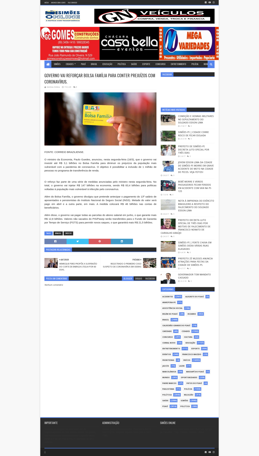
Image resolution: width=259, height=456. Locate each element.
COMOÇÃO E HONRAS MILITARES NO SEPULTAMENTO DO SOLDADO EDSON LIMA (196, 119)
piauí (165, 406)
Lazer (182, 366)
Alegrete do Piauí (194, 297)
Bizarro (192, 314)
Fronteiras (168, 360)
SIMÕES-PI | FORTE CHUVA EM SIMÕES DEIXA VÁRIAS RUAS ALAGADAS (194, 245)
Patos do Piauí (194, 383)
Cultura (188, 337)
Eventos (166, 354)
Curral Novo (168, 343)
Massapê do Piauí (195, 372)
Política (122, 64)
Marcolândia (169, 372)
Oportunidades (189, 377)
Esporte (146, 64)
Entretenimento (178, 64)
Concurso (160, 64)
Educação (107, 64)
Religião (188, 395)
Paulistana (168, 389)
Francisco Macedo (191, 354)
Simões (57, 64)
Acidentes (167, 297)
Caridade (167, 331)
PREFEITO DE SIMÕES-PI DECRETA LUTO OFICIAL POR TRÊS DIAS (193, 149)
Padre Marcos (169, 383)
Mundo (207, 64)
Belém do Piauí (170, 314)
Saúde (134, 64)
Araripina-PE (169, 302)
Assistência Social (172, 308)
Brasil (94, 64)
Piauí (83, 64)
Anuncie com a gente (58, 2)
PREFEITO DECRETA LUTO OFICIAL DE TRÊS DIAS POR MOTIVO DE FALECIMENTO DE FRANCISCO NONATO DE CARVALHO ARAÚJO (185, 226)
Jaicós (165, 366)
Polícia (194, 64)
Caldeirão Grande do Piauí (176, 326)
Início (46, 2)
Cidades (70, 64)
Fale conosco (72, 2)
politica (185, 406)
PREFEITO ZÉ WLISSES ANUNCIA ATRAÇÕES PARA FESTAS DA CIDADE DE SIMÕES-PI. (195, 261)
